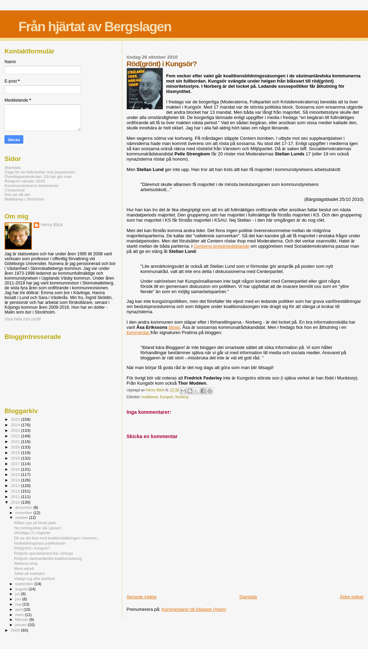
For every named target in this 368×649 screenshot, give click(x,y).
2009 (16, 630)
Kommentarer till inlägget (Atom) (194, 609)
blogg (174, 327)
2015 (16, 474)
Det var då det (17, 194)
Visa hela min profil (23, 319)
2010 (16, 502)
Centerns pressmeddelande (221, 246)
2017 (16, 463)
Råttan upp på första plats (35, 523)
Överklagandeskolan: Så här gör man (38, 176)
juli (18, 594)
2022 (16, 436)
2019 (16, 452)
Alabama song (25, 563)
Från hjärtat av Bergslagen (94, 26)
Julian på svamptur (29, 573)
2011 (16, 496)
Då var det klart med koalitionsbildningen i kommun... (57, 538)
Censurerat (15, 190)
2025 (16, 419)
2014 (16, 480)
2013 (16, 485)
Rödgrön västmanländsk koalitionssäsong (48, 558)
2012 (16, 491)
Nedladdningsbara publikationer (40, 543)
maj (19, 604)
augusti (22, 589)
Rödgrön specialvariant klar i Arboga (43, 553)
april (19, 609)
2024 (16, 424)
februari (22, 619)
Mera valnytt (24, 568)
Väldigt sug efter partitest (34, 579)
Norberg (182, 397)
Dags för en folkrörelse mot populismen (40, 172)
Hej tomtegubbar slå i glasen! (37, 528)
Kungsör (166, 397)
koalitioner (150, 397)
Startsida (248, 596)
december (24, 507)
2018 (16, 458)
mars (20, 615)
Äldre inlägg (351, 596)
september (25, 584)
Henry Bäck (52, 224)
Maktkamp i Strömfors (24, 199)
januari (21, 625)
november (24, 513)
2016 (16, 469)
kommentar (139, 332)
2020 (16, 447)
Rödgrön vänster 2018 (25, 181)
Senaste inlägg (142, 596)
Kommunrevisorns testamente (32, 185)
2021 (16, 441)
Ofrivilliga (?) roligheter (32, 533)
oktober (22, 517)
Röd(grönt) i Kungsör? (32, 548)
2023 (16, 430)
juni (18, 599)
